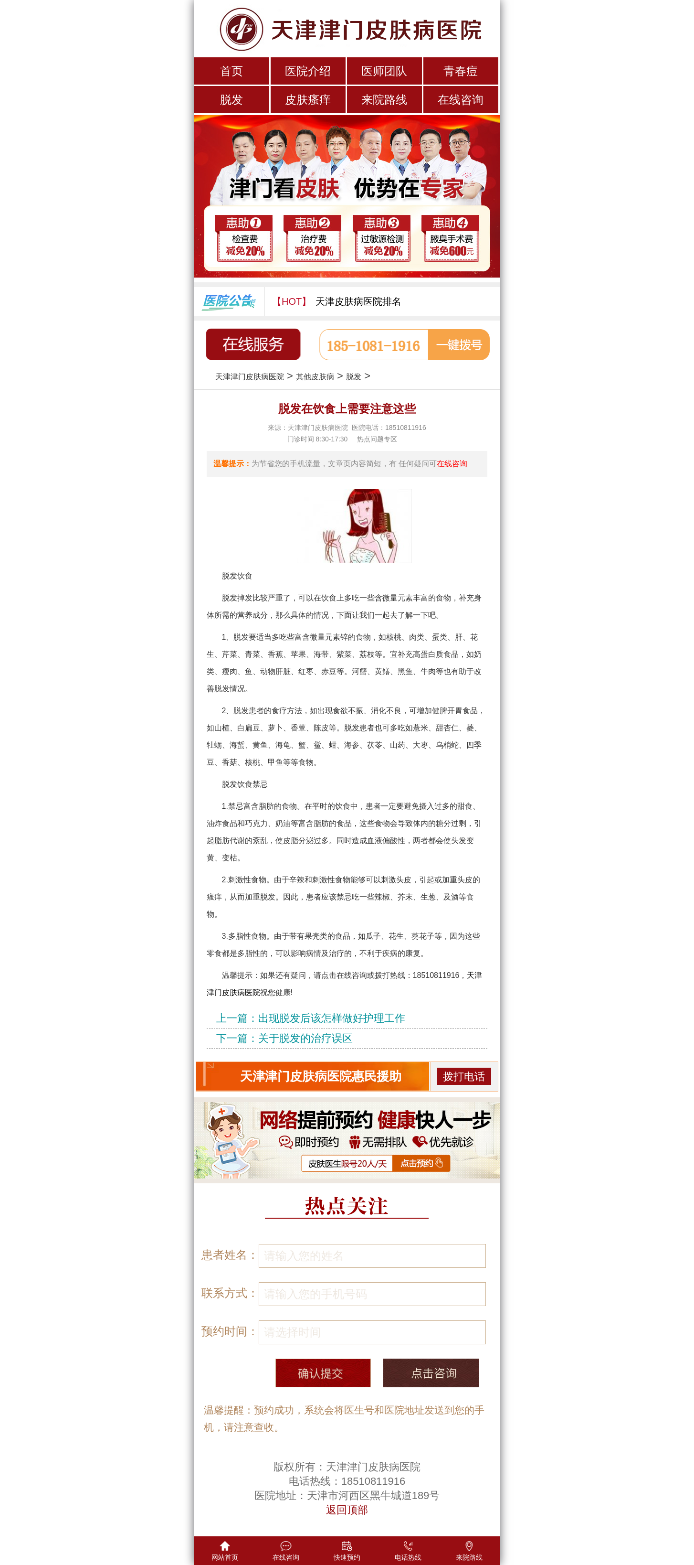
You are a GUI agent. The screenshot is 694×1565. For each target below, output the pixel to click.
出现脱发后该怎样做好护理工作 (331, 1018)
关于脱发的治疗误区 (305, 1038)
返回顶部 (347, 1510)
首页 (231, 70)
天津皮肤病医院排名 (358, 301)
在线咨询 (461, 99)
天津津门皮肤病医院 (249, 377)
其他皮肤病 (315, 377)
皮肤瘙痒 (308, 99)
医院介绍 (308, 70)
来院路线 (384, 99)
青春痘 (460, 70)
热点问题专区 (377, 439)
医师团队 (384, 70)
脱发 (231, 99)
